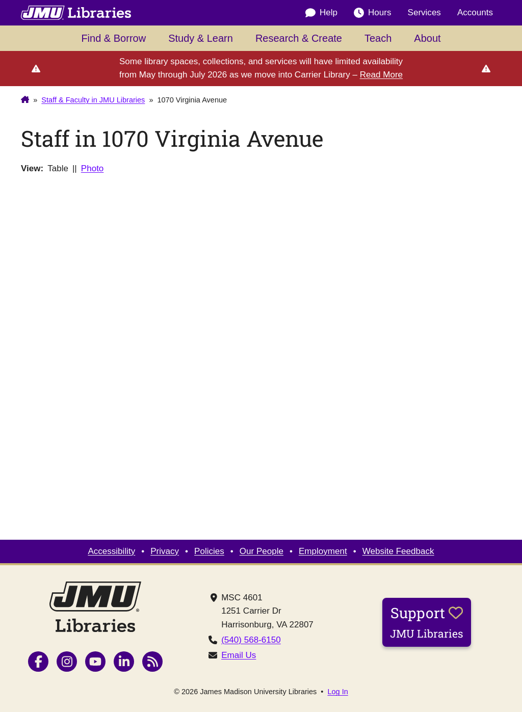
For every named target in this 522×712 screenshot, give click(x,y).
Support (426, 622)
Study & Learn (200, 38)
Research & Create (298, 38)
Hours (372, 13)
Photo (92, 168)
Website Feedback (398, 551)
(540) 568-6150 (251, 640)
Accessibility (111, 551)
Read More (381, 75)
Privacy (164, 551)
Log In (337, 692)
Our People (261, 551)
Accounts (475, 12)
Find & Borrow (113, 38)
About (427, 38)
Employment (323, 551)
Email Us (238, 655)
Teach (378, 38)
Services (424, 12)
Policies (209, 551)
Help (321, 13)
